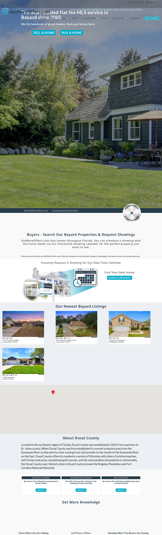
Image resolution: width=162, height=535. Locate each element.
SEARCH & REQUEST (119, 277)
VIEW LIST (41, 499)
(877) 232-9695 (136, 2)
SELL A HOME (44, 33)
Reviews (134, 16)
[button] (53, 399)
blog (104, 16)
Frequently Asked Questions (65, 210)
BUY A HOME (72, 33)
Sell (62, 16)
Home (40, 16)
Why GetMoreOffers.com (36, 210)
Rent (73, 16)
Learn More (88, 16)
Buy (51, 16)
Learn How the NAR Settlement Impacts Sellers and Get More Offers (106, 6)
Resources (118, 16)
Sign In (151, 2)
